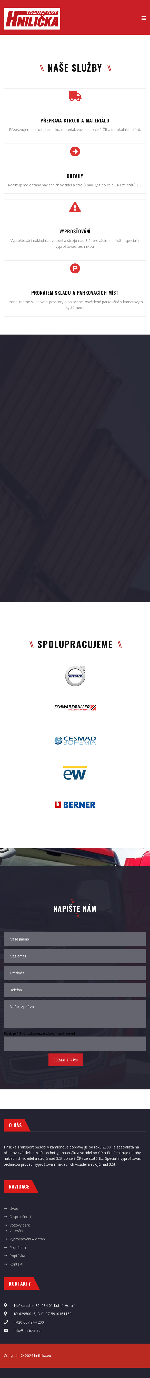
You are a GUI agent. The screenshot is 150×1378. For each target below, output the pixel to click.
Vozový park (19, 1225)
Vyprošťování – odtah (27, 1239)
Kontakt (16, 1264)
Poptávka (17, 1255)
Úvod (13, 1208)
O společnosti (20, 1216)
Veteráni (16, 1230)
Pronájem (17, 1247)
